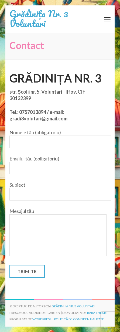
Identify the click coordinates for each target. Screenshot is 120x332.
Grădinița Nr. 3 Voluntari (38, 18)
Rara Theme (97, 313)
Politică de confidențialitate (79, 319)
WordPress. (42, 319)
